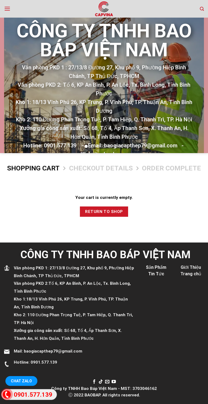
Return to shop (104, 211)
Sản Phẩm (156, 267)
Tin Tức (156, 273)
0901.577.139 (44, 362)
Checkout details (101, 168)
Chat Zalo (21, 381)
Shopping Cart (33, 168)
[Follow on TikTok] (101, 382)
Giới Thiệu (191, 267)
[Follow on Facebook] (94, 382)
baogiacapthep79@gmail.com (53, 351)
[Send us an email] (107, 382)
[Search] (202, 9)
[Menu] (7, 8)
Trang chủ (190, 273)
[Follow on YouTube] (114, 382)
